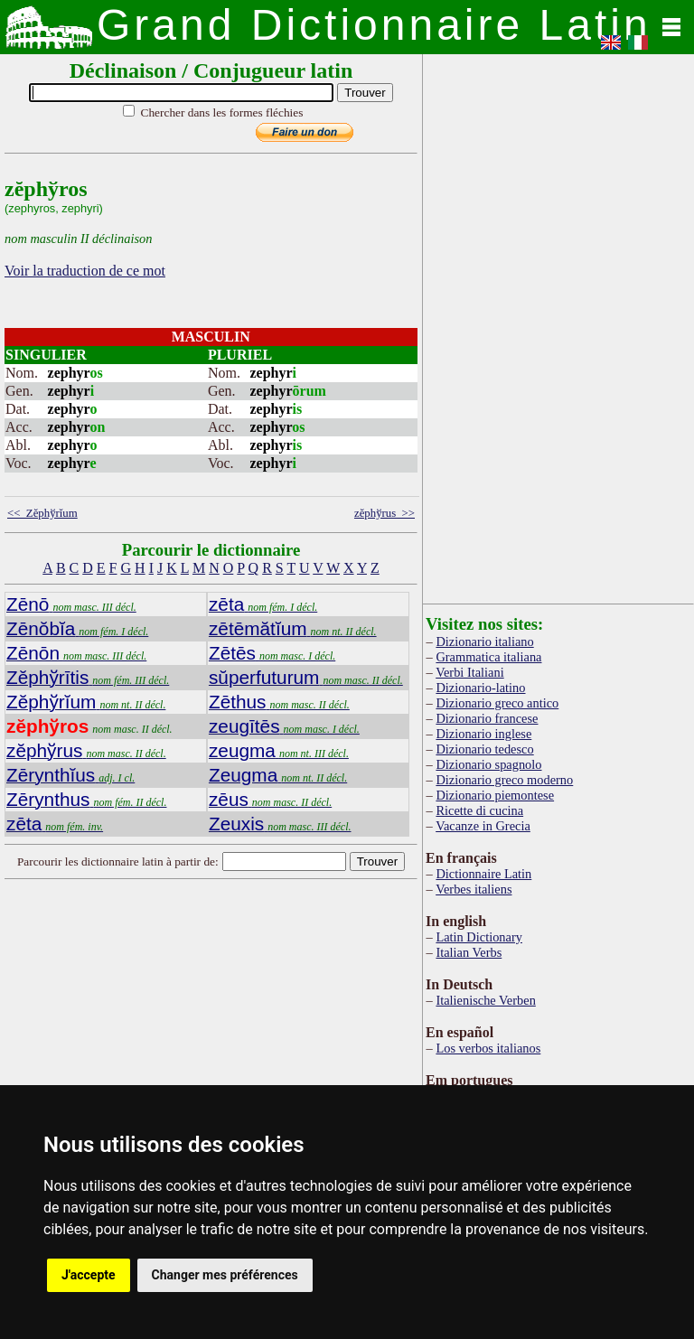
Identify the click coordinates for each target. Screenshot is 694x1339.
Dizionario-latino (480, 687)
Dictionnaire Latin (483, 873)
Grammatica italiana (488, 657)
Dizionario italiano (484, 641)
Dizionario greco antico (497, 703)
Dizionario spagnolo (488, 764)
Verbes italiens (473, 889)
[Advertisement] (274, 1029)
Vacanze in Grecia (483, 826)
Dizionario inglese (483, 733)
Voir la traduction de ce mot (85, 270)
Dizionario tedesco (484, 749)
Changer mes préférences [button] (225, 1275)
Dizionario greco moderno (504, 779)
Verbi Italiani (470, 672)
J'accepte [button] (88, 1275)
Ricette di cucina (479, 810)
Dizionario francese (487, 718)
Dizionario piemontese (495, 795)
